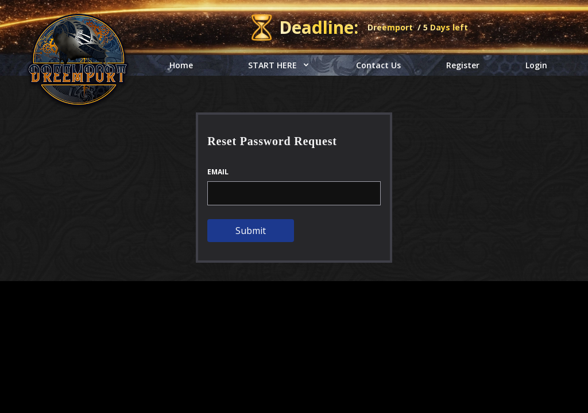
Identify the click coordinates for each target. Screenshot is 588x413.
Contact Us (378, 65)
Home (181, 65)
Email (218, 172)
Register (462, 65)
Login (536, 65)
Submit (250, 230)
